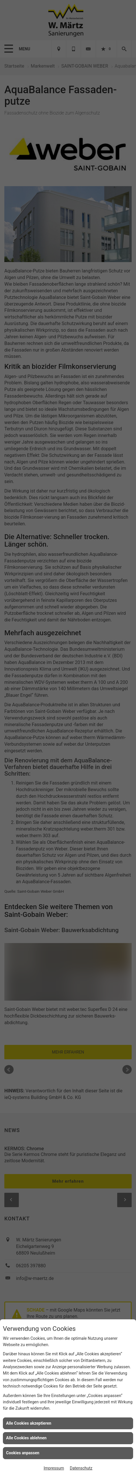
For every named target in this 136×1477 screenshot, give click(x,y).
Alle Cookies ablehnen (26, 1438)
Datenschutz (81, 1468)
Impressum (54, 1468)
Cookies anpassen (22, 1453)
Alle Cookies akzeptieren (28, 1423)
